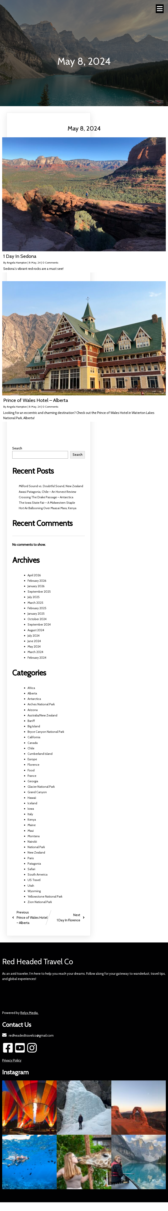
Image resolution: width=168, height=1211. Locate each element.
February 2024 (37, 658)
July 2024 (34, 636)
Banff (31, 721)
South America (37, 874)
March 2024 (35, 652)
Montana (34, 836)
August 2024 (36, 630)
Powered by (20, 1013)
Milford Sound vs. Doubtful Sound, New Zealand (51, 486)
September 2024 (39, 624)
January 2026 (36, 586)
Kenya (32, 820)
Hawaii (32, 798)
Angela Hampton (17, 262)
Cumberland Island (40, 754)
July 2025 (34, 597)
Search (17, 448)
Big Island (34, 726)
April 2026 (34, 575)
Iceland (32, 803)
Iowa (31, 809)
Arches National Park (41, 704)
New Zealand (36, 852)
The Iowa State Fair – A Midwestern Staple (47, 503)
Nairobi (32, 842)
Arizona (33, 710)
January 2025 (36, 614)
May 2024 (34, 646)
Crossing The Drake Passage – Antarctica (46, 497)
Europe (32, 759)
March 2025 (35, 603)
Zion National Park (40, 902)
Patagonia (34, 864)
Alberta (32, 693)
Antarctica (34, 699)
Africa (31, 688)
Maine (32, 825)
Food (31, 770)
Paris (31, 858)
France (32, 776)
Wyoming (34, 891)
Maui (31, 831)
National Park (36, 847)
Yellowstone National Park (45, 896)
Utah (31, 886)
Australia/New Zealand (42, 715)
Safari (31, 869)
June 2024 (34, 641)
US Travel (34, 880)
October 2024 (37, 619)
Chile (31, 748)
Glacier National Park (41, 787)
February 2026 (37, 581)
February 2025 (37, 608)
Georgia (33, 781)
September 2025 (39, 592)
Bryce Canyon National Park (46, 732)
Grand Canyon (37, 792)
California (34, 737)
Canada (33, 743)
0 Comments (50, 262)
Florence (33, 765)
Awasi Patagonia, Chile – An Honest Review (47, 492)
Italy (30, 814)
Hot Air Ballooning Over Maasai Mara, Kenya (47, 508)
